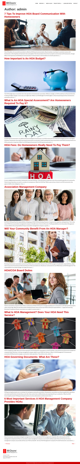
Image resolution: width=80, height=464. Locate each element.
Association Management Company (25, 186)
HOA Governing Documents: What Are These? (31, 357)
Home (36, 3)
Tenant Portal (58, 3)
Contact (75, 3)
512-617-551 (6, 455)
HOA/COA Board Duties (18, 270)
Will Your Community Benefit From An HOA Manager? (36, 228)
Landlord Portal (67, 3)
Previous (7, 443)
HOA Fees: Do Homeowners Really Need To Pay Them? (37, 145)
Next (74, 443)
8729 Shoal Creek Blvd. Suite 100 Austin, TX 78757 (10, 457)
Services (42, 3)
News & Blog (49, 3)
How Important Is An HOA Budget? (25, 58)
